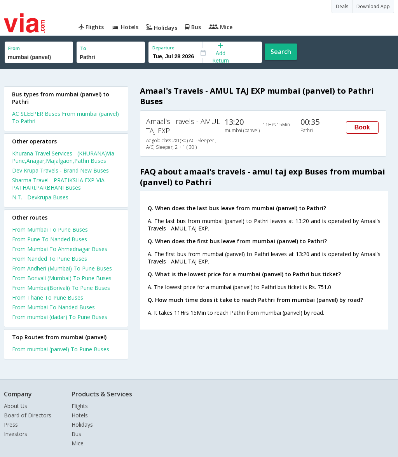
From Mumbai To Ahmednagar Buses (59, 249)
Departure (163, 48)
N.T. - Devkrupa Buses (40, 197)
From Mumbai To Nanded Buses (53, 307)
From (14, 48)
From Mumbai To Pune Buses (50, 229)
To (83, 48)
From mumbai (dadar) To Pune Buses (59, 317)
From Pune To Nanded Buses (49, 239)
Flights (80, 406)
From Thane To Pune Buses (47, 297)
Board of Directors (27, 415)
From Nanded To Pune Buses (49, 258)
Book (362, 127)
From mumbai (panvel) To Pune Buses (60, 349)
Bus (76, 434)
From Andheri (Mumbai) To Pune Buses (62, 268)
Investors (15, 434)
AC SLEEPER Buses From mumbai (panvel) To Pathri (65, 117)
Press (11, 424)
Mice (78, 443)
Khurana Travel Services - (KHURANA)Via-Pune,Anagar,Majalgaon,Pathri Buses (64, 157)
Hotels (80, 415)
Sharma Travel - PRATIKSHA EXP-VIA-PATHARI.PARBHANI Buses (59, 183)
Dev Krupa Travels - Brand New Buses (60, 170)
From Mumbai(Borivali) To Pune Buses (61, 287)
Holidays (82, 424)
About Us (15, 406)
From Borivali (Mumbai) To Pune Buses (62, 278)
